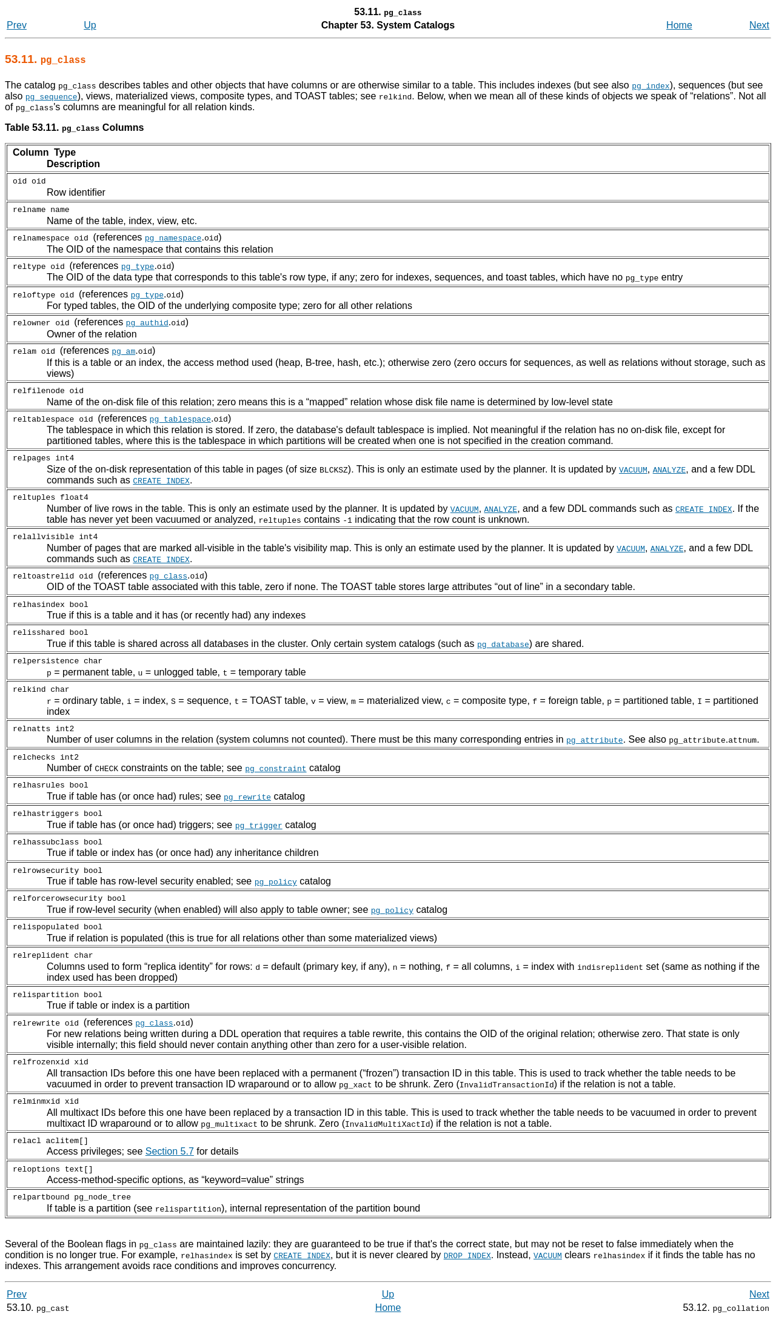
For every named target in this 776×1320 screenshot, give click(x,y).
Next (759, 25)
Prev (17, 25)
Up (90, 25)
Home (679, 25)
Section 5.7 (170, 1151)
